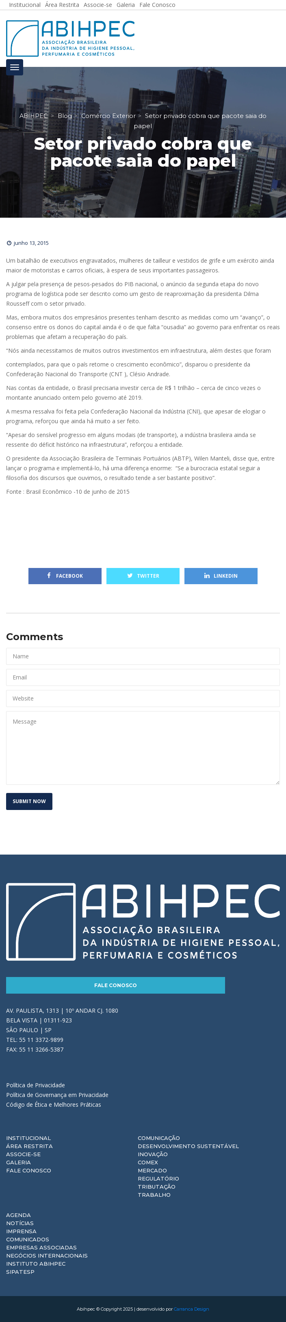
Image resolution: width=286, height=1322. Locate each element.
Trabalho (154, 1194)
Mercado (152, 1170)
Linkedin (221, 575)
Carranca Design (191, 1309)
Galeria (18, 1162)
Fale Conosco (115, 985)
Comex (148, 1162)
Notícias (20, 1223)
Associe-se (23, 1154)
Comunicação (159, 1138)
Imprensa (21, 1231)
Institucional (28, 1138)
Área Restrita (29, 1146)
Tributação (157, 1186)
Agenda (18, 1215)
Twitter (143, 575)
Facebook (65, 575)
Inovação (153, 1154)
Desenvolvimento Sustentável (188, 1146)
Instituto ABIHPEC (35, 1263)
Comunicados (27, 1239)
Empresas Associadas (41, 1247)
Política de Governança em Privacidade (57, 1095)
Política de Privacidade (35, 1085)
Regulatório (158, 1178)
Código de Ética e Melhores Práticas (53, 1104)
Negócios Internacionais (47, 1255)
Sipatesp (20, 1271)
